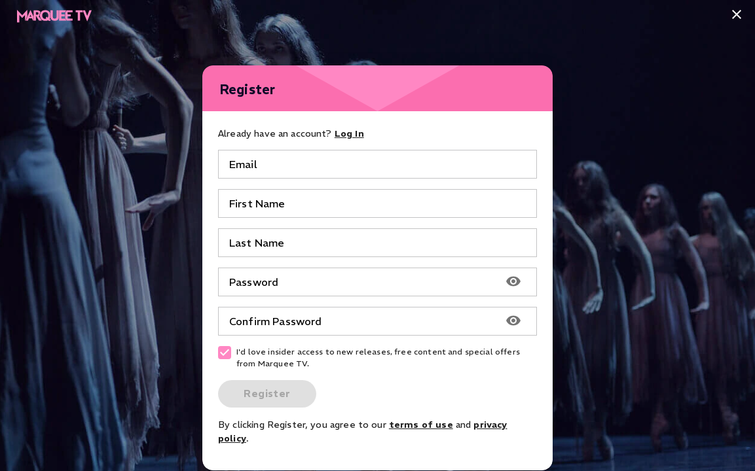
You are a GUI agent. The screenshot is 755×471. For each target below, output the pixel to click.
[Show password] (513, 282)
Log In (349, 133)
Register (267, 393)
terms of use (421, 424)
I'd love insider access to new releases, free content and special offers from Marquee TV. (369, 357)
